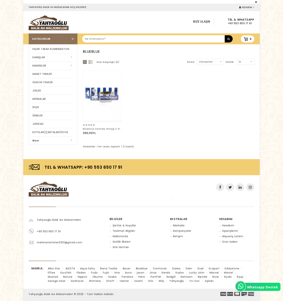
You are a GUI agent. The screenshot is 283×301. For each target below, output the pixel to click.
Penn (141, 277)
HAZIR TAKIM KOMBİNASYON (50, 49)
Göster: (230, 61)
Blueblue (142, 268)
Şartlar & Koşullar (124, 225)
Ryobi (228, 277)
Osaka (112, 277)
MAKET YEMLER (42, 74)
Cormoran (160, 268)
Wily (161, 281)
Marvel (214, 272)
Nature (68, 277)
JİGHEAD (38, 124)
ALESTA (70, 268)
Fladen (81, 272)
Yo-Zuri (194, 281)
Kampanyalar (182, 231)
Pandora (127, 277)
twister (124, 281)
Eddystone (232, 268)
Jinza (152, 272)
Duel (200, 268)
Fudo (94, 272)
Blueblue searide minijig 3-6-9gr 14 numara (111, 129)
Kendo (166, 272)
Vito (150, 281)
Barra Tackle (108, 268)
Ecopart (214, 268)
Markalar (179, 225)
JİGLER (36, 90)
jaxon (140, 272)
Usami (138, 281)
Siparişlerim (230, 231)
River (215, 277)
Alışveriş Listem (232, 236)
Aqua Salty (87, 268)
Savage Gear (57, 281)
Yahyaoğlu (176, 281)
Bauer (127, 268)
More (35, 140)
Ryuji (240, 277)
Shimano (95, 281)
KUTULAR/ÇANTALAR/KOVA (50, 132)
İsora (128, 272)
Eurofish (65, 272)
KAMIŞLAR (38, 57)
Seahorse (77, 281)
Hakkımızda (120, 236)
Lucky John (196, 272)
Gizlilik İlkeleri (122, 242)
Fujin (106, 272)
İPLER (35, 107)
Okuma (98, 277)
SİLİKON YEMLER (42, 82)
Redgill (171, 277)
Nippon (82, 277)
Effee (51, 272)
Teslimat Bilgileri (124, 231)
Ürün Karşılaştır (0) (108, 62)
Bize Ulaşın (201, 21)
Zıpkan (209, 281)
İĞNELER (37, 115)
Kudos (180, 272)
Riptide (202, 277)
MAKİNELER (39, 65)
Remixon (187, 277)
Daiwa (176, 268)
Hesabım (228, 225)
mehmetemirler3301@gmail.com (59, 242)
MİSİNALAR (39, 99)
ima (117, 272)
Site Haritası (121, 247)
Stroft (110, 281)
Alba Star (54, 268)
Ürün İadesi (230, 242)
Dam (189, 268)
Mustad (53, 277)
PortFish (156, 277)
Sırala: (191, 61)
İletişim (178, 236)
